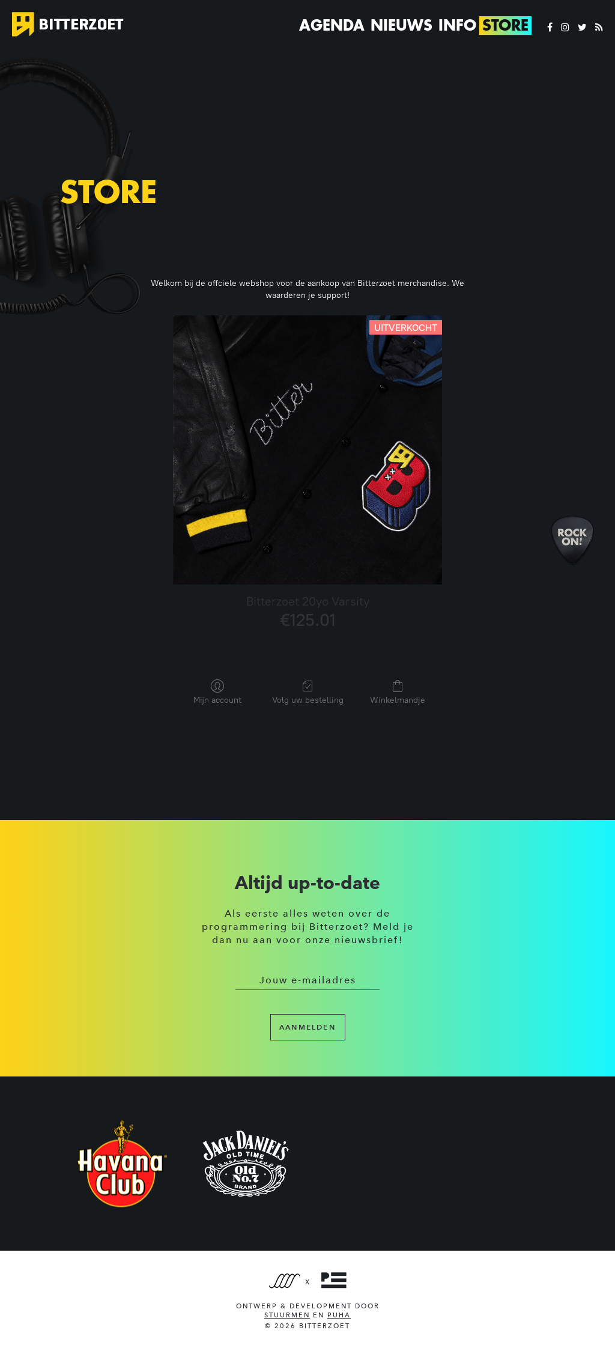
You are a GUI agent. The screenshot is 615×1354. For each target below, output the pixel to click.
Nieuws (401, 25)
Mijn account (217, 692)
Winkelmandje (397, 692)
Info (457, 25)
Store (505, 25)
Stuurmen (287, 1315)
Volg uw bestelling (308, 692)
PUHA (339, 1315)
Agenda (332, 25)
